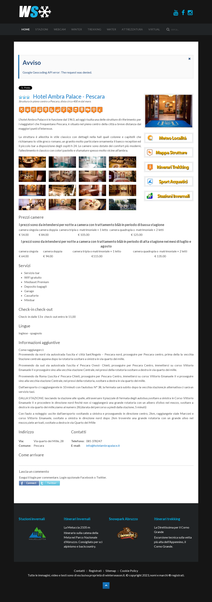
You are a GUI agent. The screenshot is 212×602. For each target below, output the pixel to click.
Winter (76, 29)
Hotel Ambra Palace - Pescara (69, 96)
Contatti (79, 570)
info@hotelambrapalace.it (103, 445)
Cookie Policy (129, 570)
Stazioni (41, 29)
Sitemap (111, 570)
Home (25, 29)
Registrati (95, 570)
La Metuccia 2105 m (77, 527)
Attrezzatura (132, 29)
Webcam (60, 29)
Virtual (154, 29)
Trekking (94, 29)
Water (111, 29)
